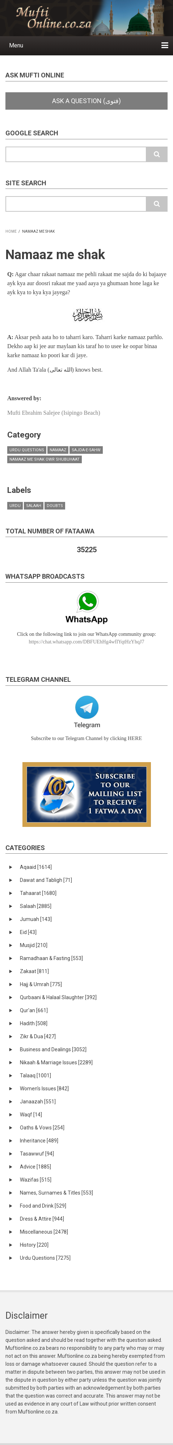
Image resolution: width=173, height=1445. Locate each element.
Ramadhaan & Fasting (51, 958)
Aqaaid (36, 867)
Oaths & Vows (42, 1128)
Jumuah (36, 919)
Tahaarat (38, 893)
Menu (16, 45)
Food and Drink (43, 1206)
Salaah (35, 906)
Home (11, 231)
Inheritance (39, 1141)
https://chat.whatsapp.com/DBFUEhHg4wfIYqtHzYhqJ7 (86, 642)
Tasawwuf (37, 1154)
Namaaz (58, 450)
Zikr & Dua (38, 1036)
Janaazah (38, 1101)
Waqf (31, 1114)
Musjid (33, 945)
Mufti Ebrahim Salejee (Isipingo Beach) (53, 413)
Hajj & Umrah (41, 984)
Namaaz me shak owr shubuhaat (44, 459)
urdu (15, 505)
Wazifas (35, 1180)
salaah (33, 505)
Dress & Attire (42, 1219)
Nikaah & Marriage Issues (56, 1062)
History (34, 1245)
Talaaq (35, 1075)
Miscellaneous (44, 1232)
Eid (28, 932)
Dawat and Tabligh (46, 880)
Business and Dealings (53, 1049)
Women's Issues (44, 1088)
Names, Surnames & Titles (56, 1193)
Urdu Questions (26, 450)
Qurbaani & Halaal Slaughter (58, 997)
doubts (55, 505)
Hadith (33, 1023)
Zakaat (34, 971)
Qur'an (34, 1010)
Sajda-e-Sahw (86, 450)
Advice (35, 1167)
